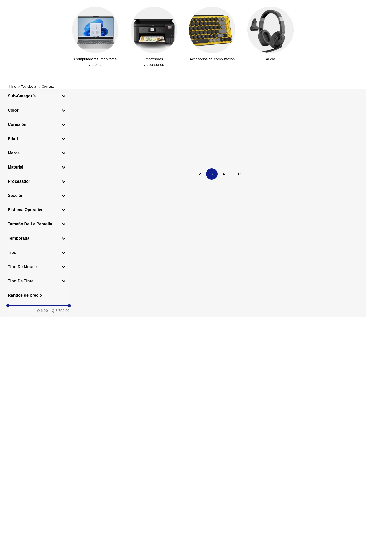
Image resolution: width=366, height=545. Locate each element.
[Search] (180, 31)
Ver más (231, 6)
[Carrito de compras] (353, 32)
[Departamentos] (32, 44)
